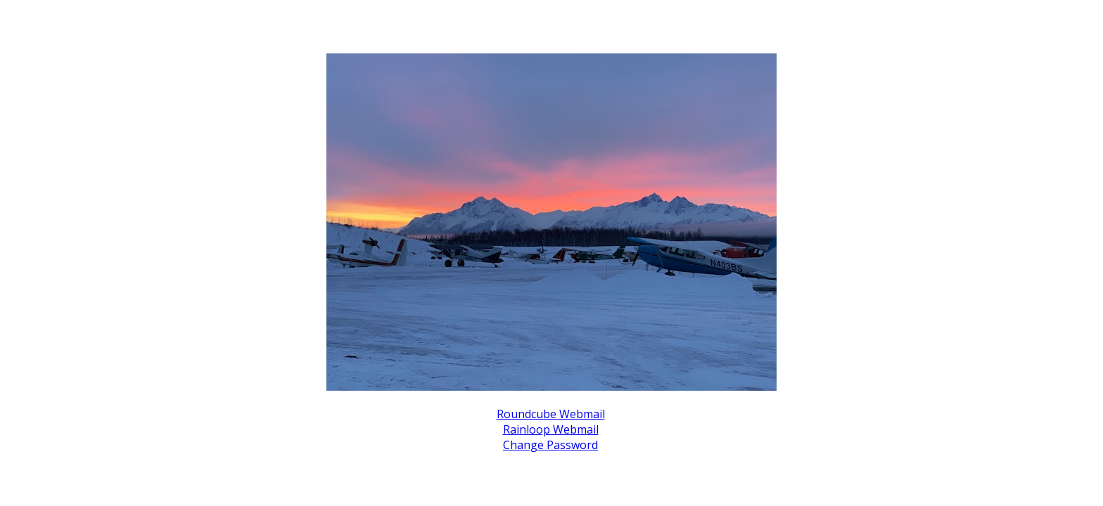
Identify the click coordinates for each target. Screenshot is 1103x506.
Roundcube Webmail (551, 414)
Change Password (550, 445)
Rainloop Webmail (551, 429)
